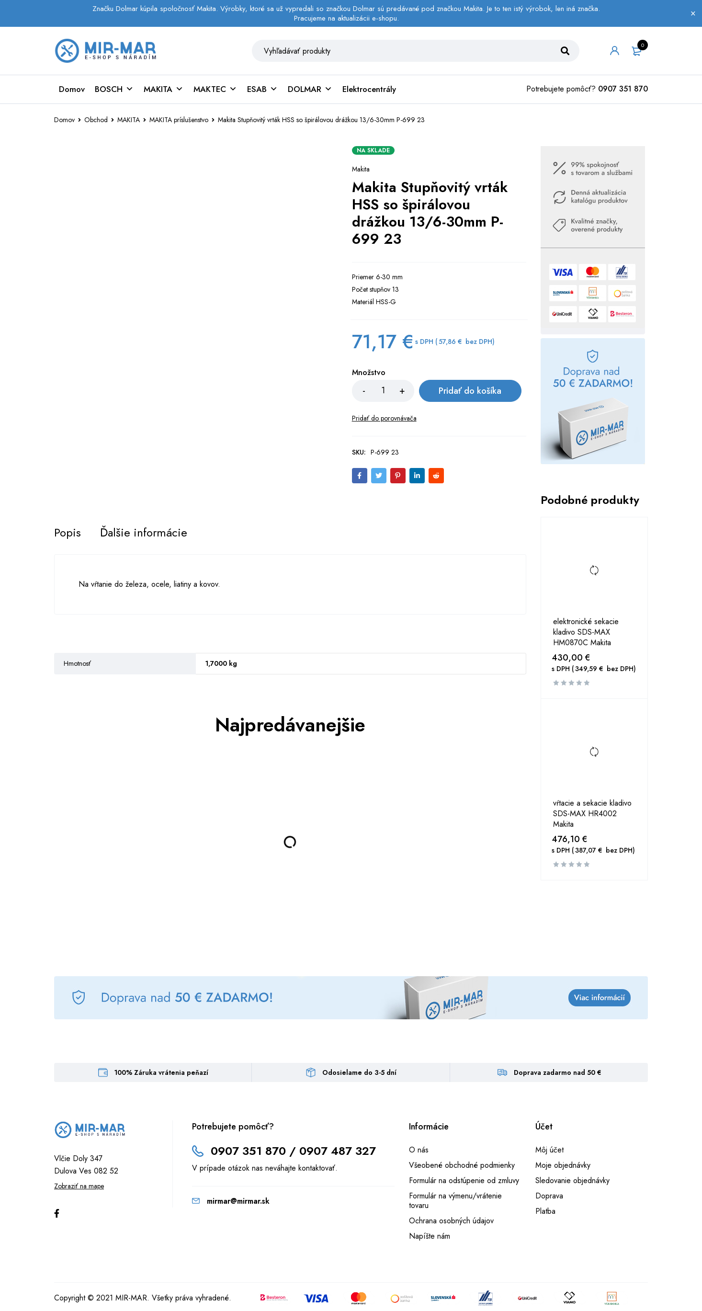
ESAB (262, 89)
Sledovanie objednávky (572, 1180)
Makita (361, 169)
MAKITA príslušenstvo (178, 120)
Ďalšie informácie (143, 532)
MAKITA (163, 89)
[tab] (67, 532)
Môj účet (549, 1149)
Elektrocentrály (369, 89)
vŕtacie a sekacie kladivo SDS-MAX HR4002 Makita (592, 814)
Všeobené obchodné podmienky (462, 1165)
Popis (67, 532)
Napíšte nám (429, 1236)
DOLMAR (310, 89)
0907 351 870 (623, 88)
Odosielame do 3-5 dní (359, 1072)
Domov (72, 89)
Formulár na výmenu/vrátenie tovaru (455, 1200)
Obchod (96, 120)
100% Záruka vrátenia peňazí (161, 1072)
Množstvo (368, 373)
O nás (419, 1149)
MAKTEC (215, 89)
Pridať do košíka (470, 391)
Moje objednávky (562, 1165)
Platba (545, 1211)
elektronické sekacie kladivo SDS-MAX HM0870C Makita (586, 632)
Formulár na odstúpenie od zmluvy (464, 1180)
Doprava (549, 1195)
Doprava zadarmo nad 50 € (557, 1072)
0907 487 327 (337, 1150)
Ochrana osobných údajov (451, 1220)
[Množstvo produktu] (383, 391)
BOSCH (114, 89)
